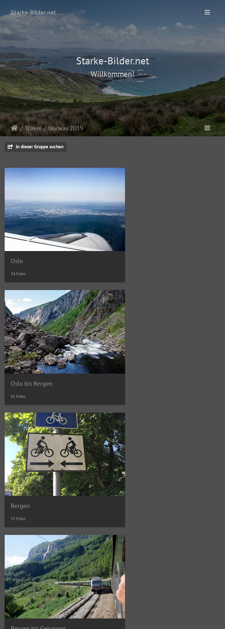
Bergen (20, 359)
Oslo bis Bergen (144, 249)
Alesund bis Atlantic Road (157, 470)
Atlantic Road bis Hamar (42, 581)
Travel (33, 128)
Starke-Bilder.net (33, 12)
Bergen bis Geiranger (151, 360)
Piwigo (125, 618)
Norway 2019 (65, 128)
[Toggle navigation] (207, 12)
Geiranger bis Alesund (39, 470)
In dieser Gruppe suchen (35, 147)
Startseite (14, 128)
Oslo (17, 249)
